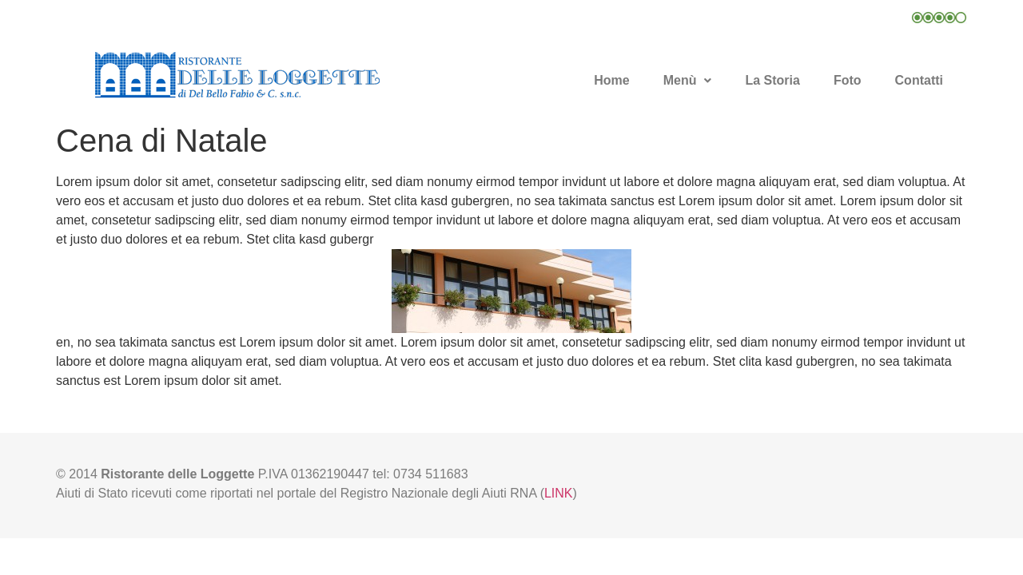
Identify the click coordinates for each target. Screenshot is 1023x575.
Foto (848, 80)
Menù (687, 80)
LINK (558, 493)
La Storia (772, 80)
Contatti (919, 80)
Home (611, 80)
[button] (687, 80)
